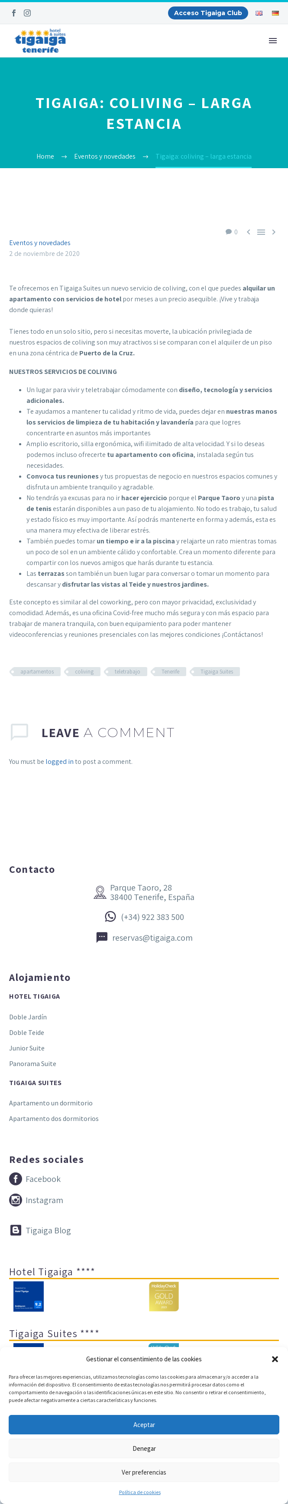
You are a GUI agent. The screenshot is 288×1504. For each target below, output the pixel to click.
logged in (59, 761)
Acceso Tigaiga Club (208, 13)
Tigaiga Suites (217, 671)
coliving (84, 671)
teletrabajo (127, 671)
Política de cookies (140, 1492)
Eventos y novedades (40, 242)
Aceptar (144, 1425)
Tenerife (170, 671)
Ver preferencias (144, 1472)
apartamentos (37, 671)
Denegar (144, 1448)
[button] (275, 1359)
